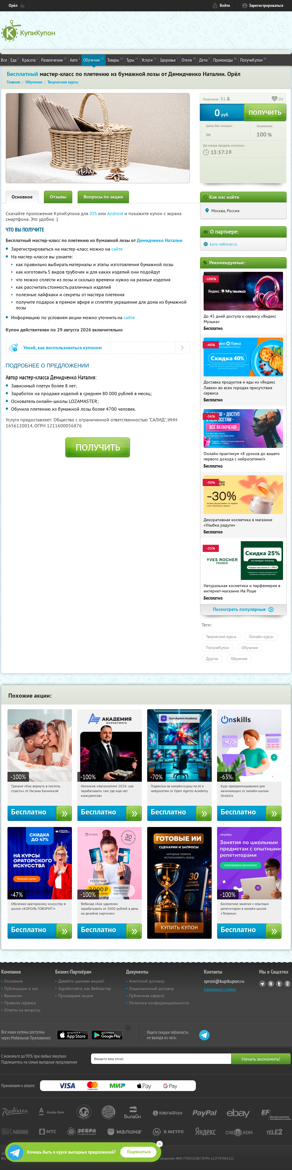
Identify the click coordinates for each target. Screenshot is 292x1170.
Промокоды (225, 59)
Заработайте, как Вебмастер (84, 988)
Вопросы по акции (103, 197)
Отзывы (58, 197)
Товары (115, 59)
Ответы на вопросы (22, 1010)
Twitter (279, 983)
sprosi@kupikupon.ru (224, 981)
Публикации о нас (21, 988)
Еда (14, 59)
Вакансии (13, 995)
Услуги (149, 59)
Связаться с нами (220, 989)
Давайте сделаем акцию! (81, 981)
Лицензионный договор (151, 988)
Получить (98, 447)
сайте (117, 249)
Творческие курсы (221, 636)
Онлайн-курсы (261, 636)
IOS (94, 213)
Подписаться (138, 1152)
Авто (75, 59)
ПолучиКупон (253, 59)
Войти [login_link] (225, 5)
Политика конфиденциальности (159, 1002)
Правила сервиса (20, 1002)
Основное (22, 197)
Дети (204, 59)
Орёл (13, 5)
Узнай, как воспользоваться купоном (62, 348)
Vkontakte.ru (271, 983)
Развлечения (54, 59)
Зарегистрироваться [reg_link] (266, 5)
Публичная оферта (146, 995)
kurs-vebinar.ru (223, 244)
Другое (212, 658)
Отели (189, 59)
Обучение (93, 59)
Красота (30, 59)
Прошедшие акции (75, 995)
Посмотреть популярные (243, 609)
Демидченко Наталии (159, 240)
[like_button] (275, 99)
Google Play (107, 1035)
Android (116, 213)
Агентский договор (147, 981)
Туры (132, 59)
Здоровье (169, 59)
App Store (72, 1035)
